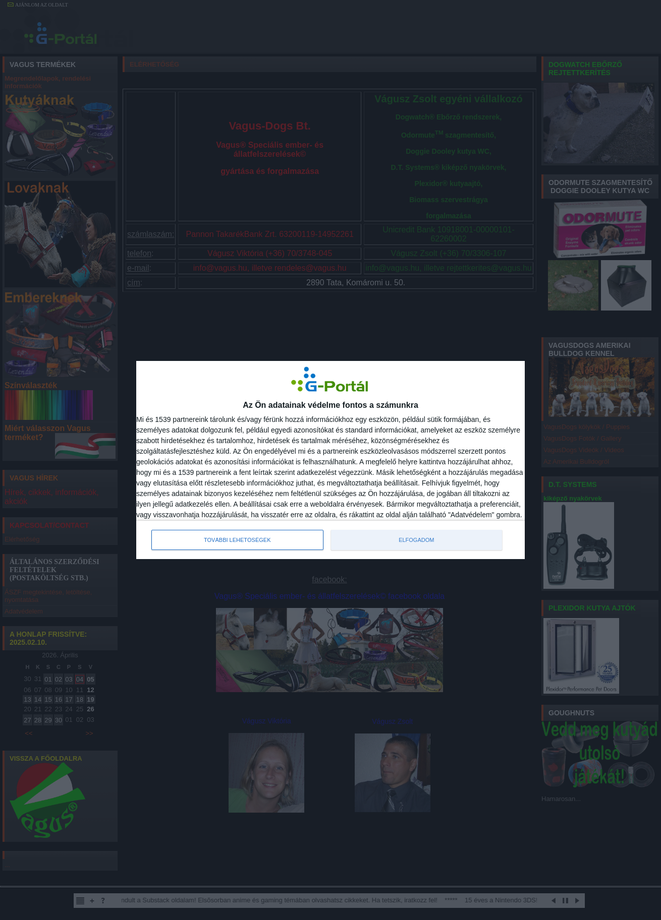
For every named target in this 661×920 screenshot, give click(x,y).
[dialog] (330, 460)
